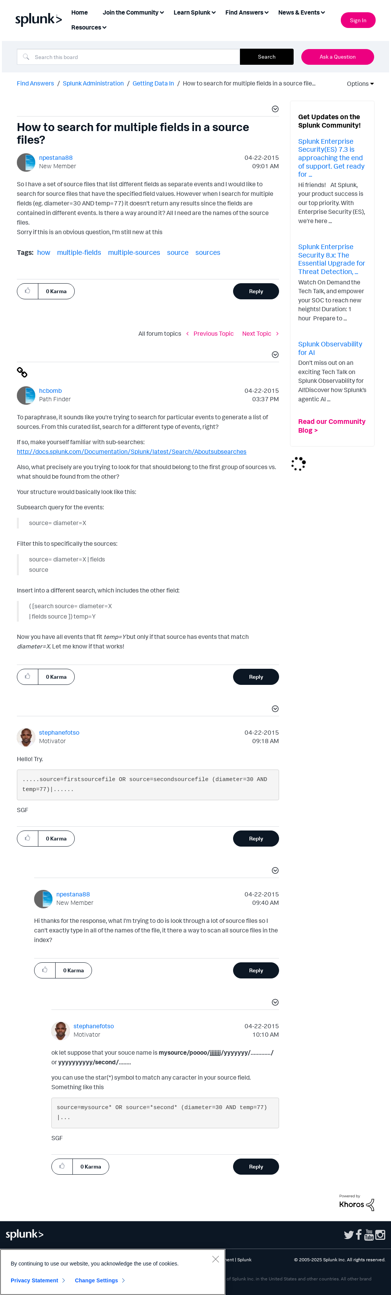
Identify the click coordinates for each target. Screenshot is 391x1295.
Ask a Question (338, 56)
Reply (256, 291)
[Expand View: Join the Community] (162, 11)
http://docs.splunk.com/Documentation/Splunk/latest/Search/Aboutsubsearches (131, 451)
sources (208, 252)
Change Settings (96, 1280)
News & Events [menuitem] (299, 12)
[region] (112, 1272)
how (43, 252)
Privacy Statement (34, 1280)
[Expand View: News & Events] (323, 11)
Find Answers (35, 83)
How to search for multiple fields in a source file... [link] (249, 83)
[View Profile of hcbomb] (50, 390)
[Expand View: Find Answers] (266, 11)
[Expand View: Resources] (104, 26)
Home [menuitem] (79, 12)
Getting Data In (153, 83)
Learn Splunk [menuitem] (192, 12)
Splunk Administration (93, 83)
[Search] (128, 57)
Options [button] (355, 83)
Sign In (358, 20)
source (178, 252)
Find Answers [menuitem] (244, 12)
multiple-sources (134, 252)
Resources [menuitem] (86, 27)
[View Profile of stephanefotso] (59, 732)
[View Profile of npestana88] (56, 157)
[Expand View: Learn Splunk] (213, 11)
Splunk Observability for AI (330, 348)
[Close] (215, 1259)
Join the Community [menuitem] (131, 12)
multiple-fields (79, 252)
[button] (274, 110)
